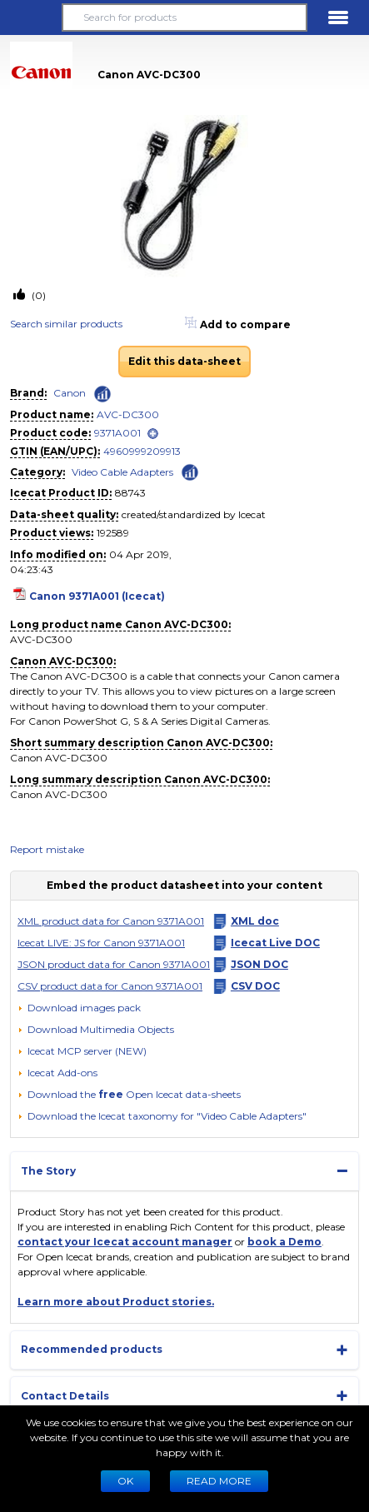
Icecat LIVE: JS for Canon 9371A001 (101, 942)
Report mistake (47, 849)
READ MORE (219, 1481)
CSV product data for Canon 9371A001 (109, 986)
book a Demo (284, 1241)
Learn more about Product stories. (115, 1301)
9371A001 (117, 433)
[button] (30, 17)
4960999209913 (142, 451)
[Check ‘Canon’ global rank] (102, 394)
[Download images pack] (79, 1008)
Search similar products (66, 323)
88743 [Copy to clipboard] (130, 493)
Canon (69, 393)
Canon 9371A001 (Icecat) (97, 596)
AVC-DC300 (128, 414)
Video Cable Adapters (122, 472)
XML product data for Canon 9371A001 (110, 921)
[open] (152, 433)
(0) (37, 295)
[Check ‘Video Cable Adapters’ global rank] (190, 471)
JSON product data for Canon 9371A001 (113, 964)
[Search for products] (184, 17)
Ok (125, 1481)
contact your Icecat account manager (124, 1241)
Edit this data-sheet (184, 361)
